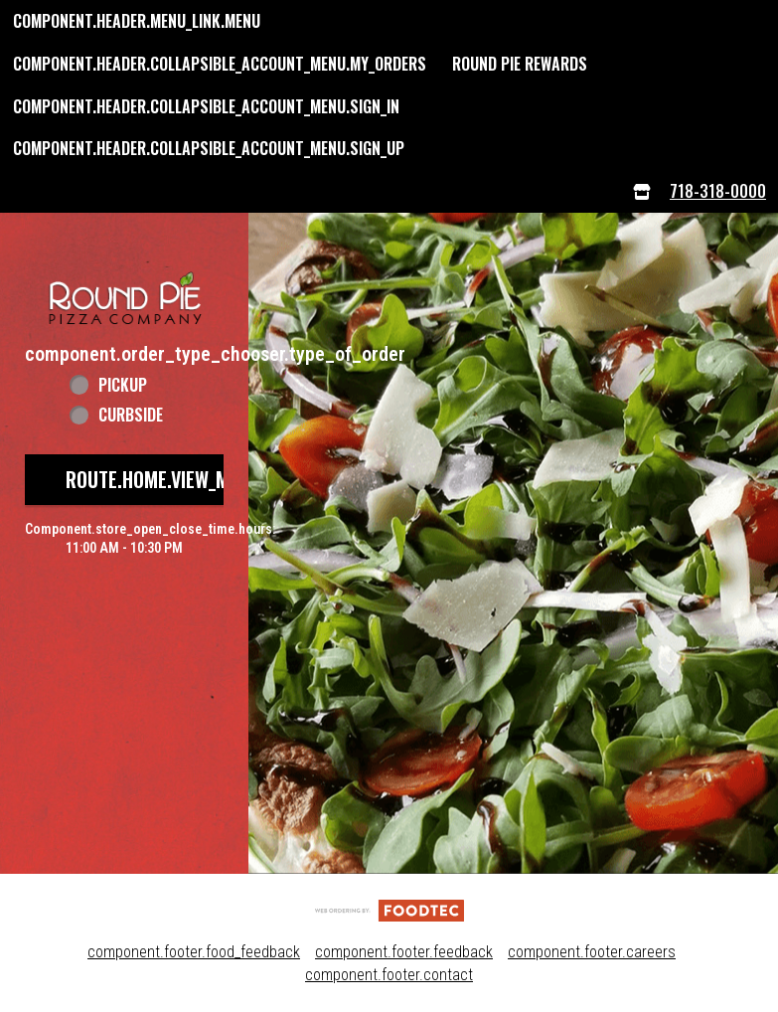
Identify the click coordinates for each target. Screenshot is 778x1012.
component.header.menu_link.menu (136, 21)
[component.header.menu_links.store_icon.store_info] (642, 191)
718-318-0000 (718, 191)
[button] (124, 276)
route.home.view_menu (163, 479)
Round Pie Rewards (519, 64)
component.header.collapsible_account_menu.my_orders (219, 64)
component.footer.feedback (404, 951)
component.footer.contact (389, 974)
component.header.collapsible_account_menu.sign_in (206, 106)
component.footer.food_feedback (193, 951)
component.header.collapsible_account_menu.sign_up (208, 148)
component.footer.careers (592, 951)
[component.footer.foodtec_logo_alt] (389, 909)
